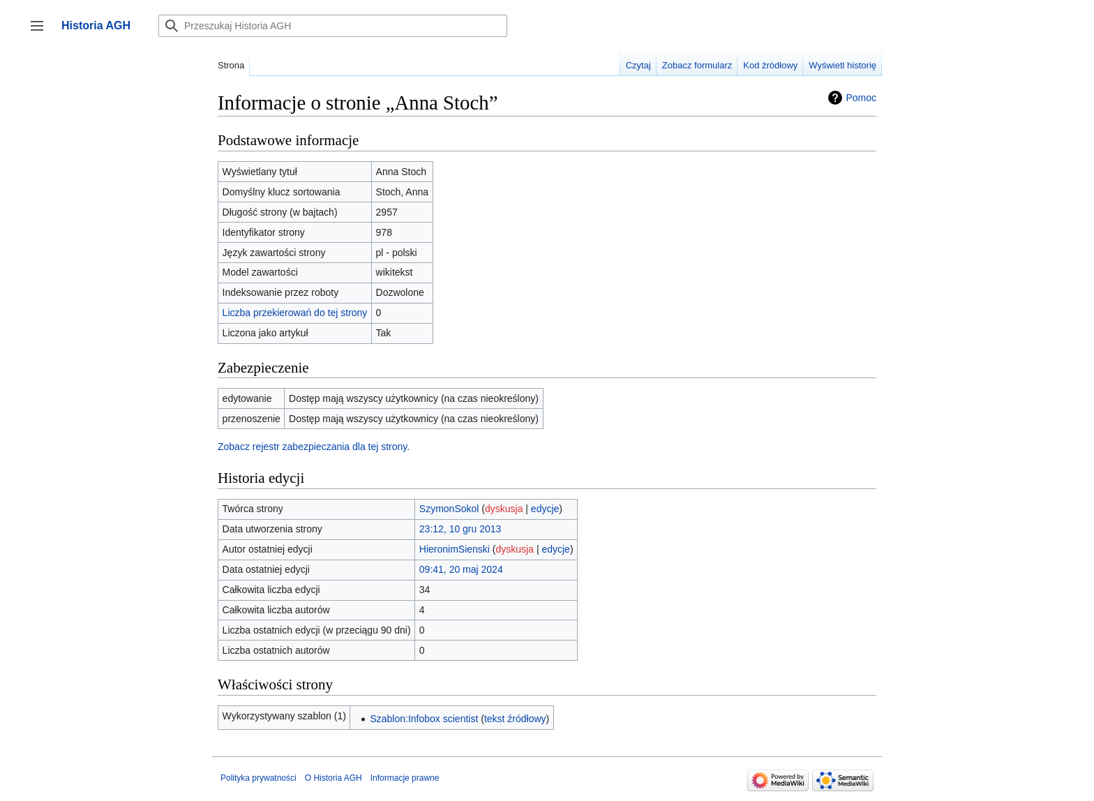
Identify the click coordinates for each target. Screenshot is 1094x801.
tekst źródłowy (515, 718)
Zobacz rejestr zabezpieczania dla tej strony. (314, 446)
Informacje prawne (405, 778)
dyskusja (504, 508)
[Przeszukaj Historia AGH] (332, 26)
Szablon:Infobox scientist (424, 718)
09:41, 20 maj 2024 (461, 569)
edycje (545, 508)
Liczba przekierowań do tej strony (295, 312)
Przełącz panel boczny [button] (41, 32)
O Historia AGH (333, 778)
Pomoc (861, 97)
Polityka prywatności (258, 778)
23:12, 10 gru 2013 (460, 528)
